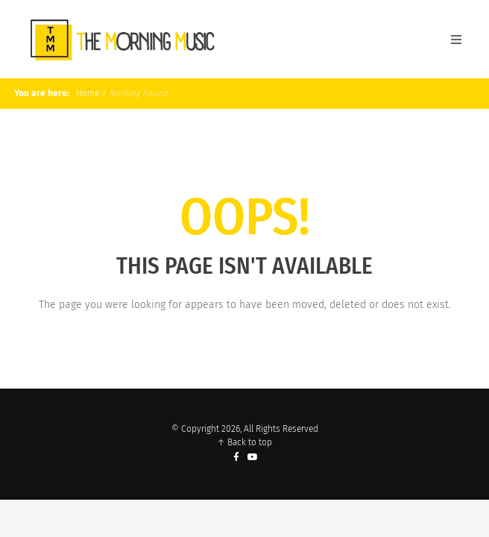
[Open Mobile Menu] (456, 39)
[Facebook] (236, 457)
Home (86, 93)
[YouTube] (253, 457)
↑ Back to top (244, 442)
